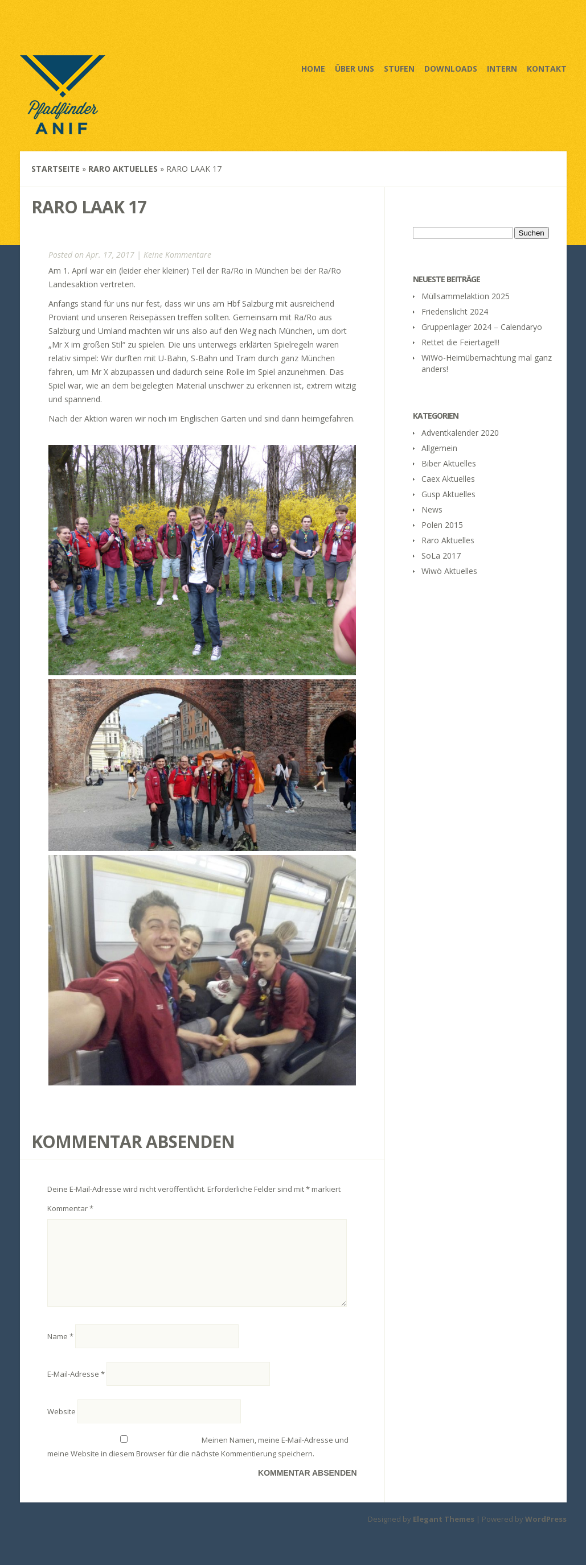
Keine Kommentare (177, 254)
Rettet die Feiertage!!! (460, 342)
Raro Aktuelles (123, 168)
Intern (502, 68)
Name (60, 1350)
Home (313, 68)
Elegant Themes (443, 1532)
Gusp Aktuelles (448, 494)
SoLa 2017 (441, 555)
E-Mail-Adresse (76, 1387)
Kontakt (547, 68)
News (431, 509)
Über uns (354, 68)
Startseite (55, 168)
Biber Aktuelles (448, 463)
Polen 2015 (442, 524)
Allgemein (439, 448)
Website (61, 1425)
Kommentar (70, 1208)
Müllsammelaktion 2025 (465, 296)
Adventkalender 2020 (460, 432)
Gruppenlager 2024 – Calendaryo (481, 326)
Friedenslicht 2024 (454, 311)
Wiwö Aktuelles (449, 570)
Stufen (399, 68)
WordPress (546, 1532)
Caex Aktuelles (448, 478)
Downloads (450, 68)
